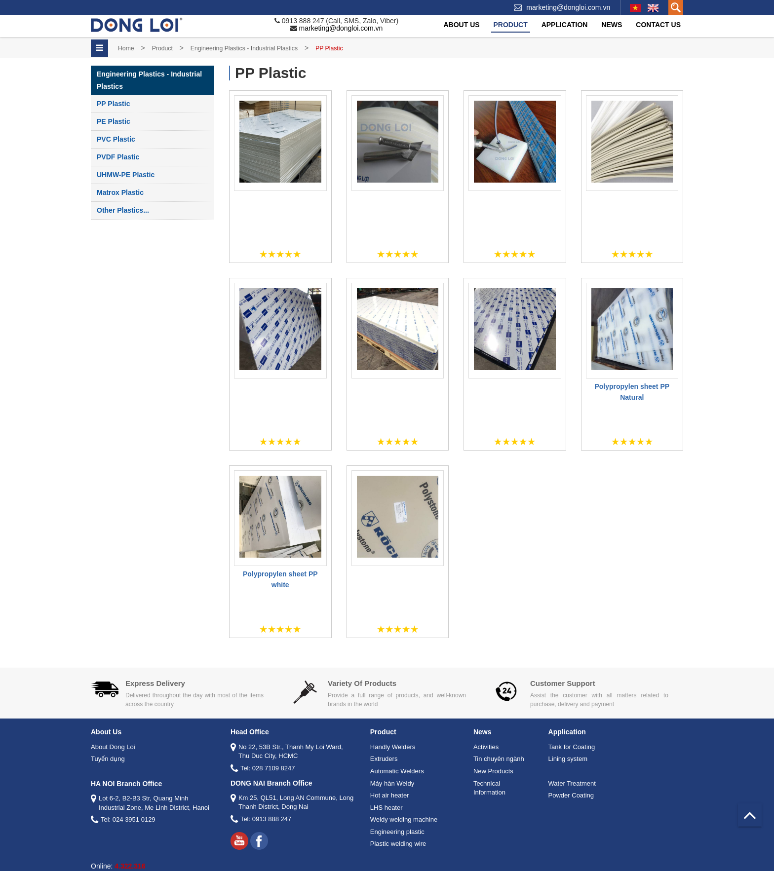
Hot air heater (389, 795)
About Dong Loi (113, 747)
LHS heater (386, 807)
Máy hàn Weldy (392, 783)
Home (126, 48)
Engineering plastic (397, 831)
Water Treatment (572, 783)
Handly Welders (393, 747)
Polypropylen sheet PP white (280, 579)
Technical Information (489, 788)
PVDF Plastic (118, 157)
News (611, 25)
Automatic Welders (397, 771)
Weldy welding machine (403, 819)
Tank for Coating (571, 747)
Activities (486, 747)
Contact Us (658, 25)
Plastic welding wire (398, 843)
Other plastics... (123, 210)
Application (565, 25)
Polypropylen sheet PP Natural (631, 391)
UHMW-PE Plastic (126, 175)
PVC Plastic (116, 139)
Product (511, 25)
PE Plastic (113, 121)
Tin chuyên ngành (498, 758)
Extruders (384, 758)
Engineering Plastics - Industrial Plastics (244, 48)
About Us (461, 25)
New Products (493, 771)
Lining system (567, 758)
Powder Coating (571, 795)
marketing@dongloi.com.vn (568, 7)
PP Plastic (113, 104)
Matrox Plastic (120, 192)
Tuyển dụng (108, 758)
